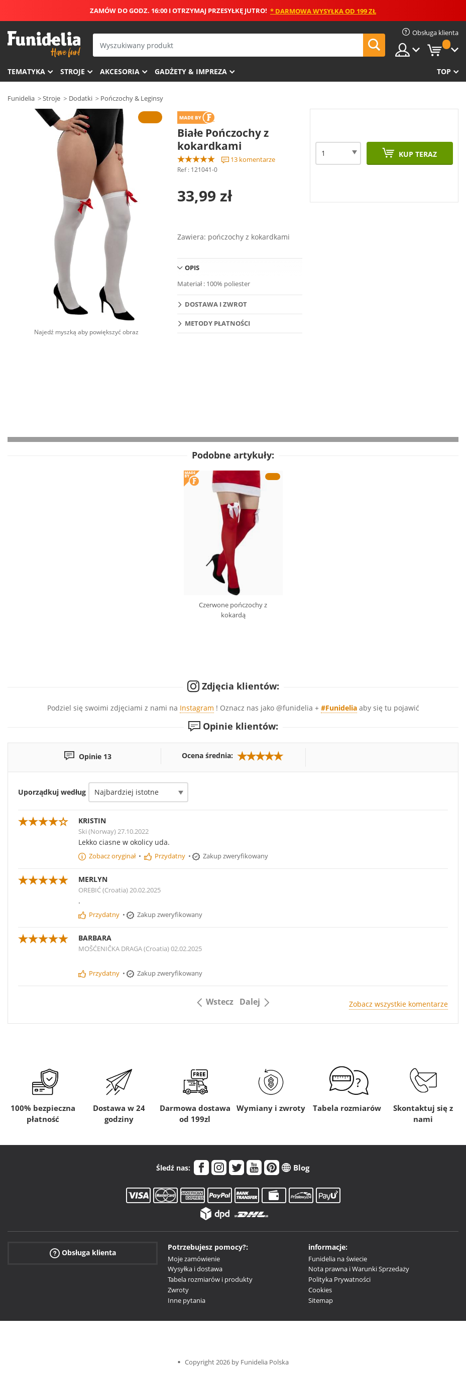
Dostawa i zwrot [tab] (216, 304)
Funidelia (21, 98)
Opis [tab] (192, 267)
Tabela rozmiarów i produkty (210, 1279)
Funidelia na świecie (337, 1258)
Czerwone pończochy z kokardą (233, 609)
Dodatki (80, 98)
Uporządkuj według (52, 792)
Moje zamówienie (194, 1258)
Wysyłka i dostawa (195, 1268)
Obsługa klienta (83, 1252)
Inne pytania (186, 1300)
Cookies (320, 1289)
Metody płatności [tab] (217, 323)
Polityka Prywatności (339, 1279)
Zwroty (178, 1289)
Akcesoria (120, 71)
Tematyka (26, 71)
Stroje (72, 71)
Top (444, 71)
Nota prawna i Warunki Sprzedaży (358, 1268)
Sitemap (320, 1300)
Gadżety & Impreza (191, 71)
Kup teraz (417, 154)
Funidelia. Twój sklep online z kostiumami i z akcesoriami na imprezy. (44, 44)
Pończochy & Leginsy (131, 98)
